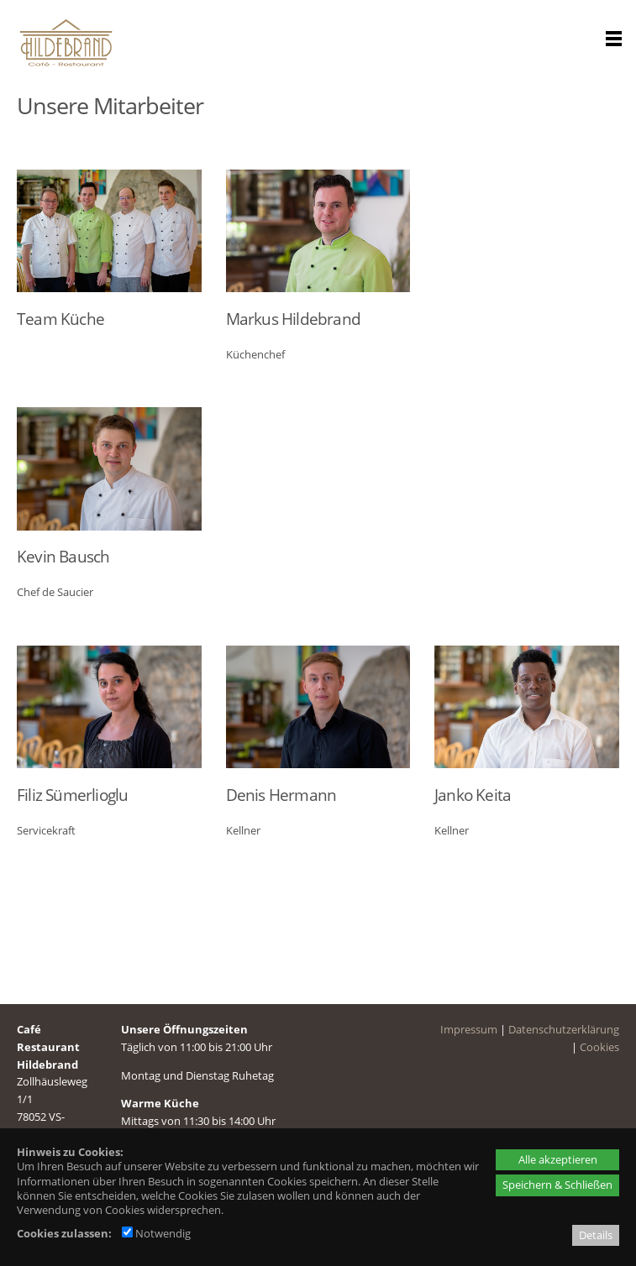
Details (595, 1234)
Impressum (468, 1025)
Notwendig (156, 1233)
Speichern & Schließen (557, 1184)
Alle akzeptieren (557, 1159)
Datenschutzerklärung (563, 1025)
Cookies (599, 1043)
